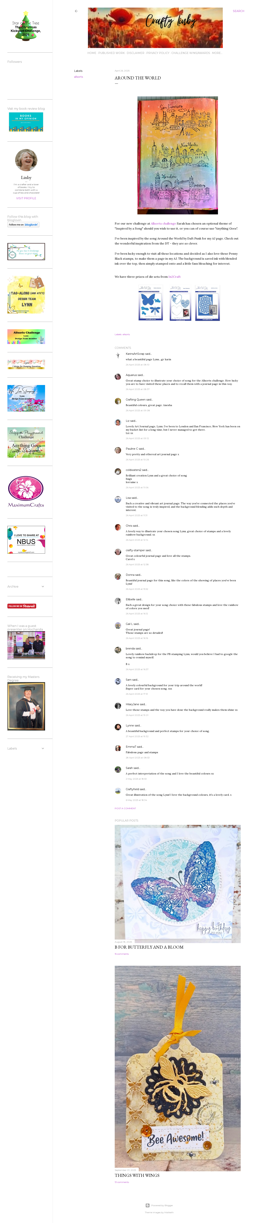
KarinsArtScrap (135, 353)
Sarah (129, 768)
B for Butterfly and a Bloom (149, 947)
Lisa (128, 498)
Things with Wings (137, 1175)
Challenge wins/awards (190, 53)
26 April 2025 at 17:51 (137, 693)
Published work (111, 53)
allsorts (78, 76)
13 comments (122, 1182)
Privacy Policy (157, 53)
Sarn (129, 679)
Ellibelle (130, 599)
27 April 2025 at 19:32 (137, 736)
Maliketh (169, 1212)
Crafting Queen (136, 399)
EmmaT (131, 746)
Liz (127, 421)
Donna (130, 575)
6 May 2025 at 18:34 (136, 800)
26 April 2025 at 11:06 (137, 487)
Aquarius (131, 375)
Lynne (130, 725)
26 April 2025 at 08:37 (138, 389)
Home (91, 53)
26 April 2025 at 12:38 (137, 564)
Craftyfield (132, 789)
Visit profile (26, 198)
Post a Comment (125, 808)
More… (217, 53)
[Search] (238, 11)
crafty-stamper (135, 550)
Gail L (129, 624)
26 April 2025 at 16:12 (137, 613)
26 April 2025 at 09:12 (137, 438)
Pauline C (132, 448)
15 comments (122, 953)
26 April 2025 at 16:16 (137, 638)
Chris (129, 525)
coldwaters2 (133, 470)
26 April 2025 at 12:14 (137, 539)
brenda (130, 648)
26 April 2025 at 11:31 (136, 515)
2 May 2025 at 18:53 (136, 778)
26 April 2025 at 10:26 (137, 459)
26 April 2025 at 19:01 (137, 715)
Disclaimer (135, 53)
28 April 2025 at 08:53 (138, 757)
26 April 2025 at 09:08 (138, 410)
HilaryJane (132, 704)
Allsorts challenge (163, 223)
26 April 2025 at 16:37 (137, 669)
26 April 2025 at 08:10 (137, 364)
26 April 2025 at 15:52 (137, 589)
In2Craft (174, 276)
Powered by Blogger (159, 1205)
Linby (26, 177)
